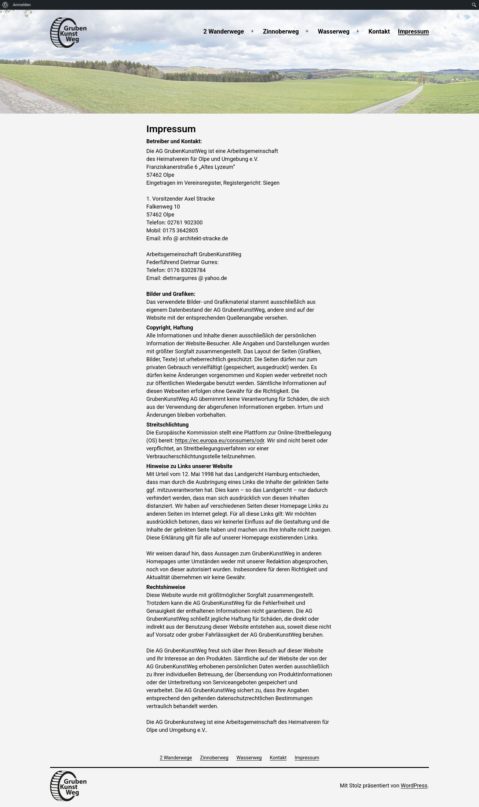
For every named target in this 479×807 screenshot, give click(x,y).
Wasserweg (333, 31)
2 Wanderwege (223, 31)
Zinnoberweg (281, 31)
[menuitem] (5, 5)
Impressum (413, 31)
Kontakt (379, 31)
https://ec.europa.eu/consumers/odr (219, 440)
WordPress (414, 785)
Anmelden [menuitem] (22, 4)
